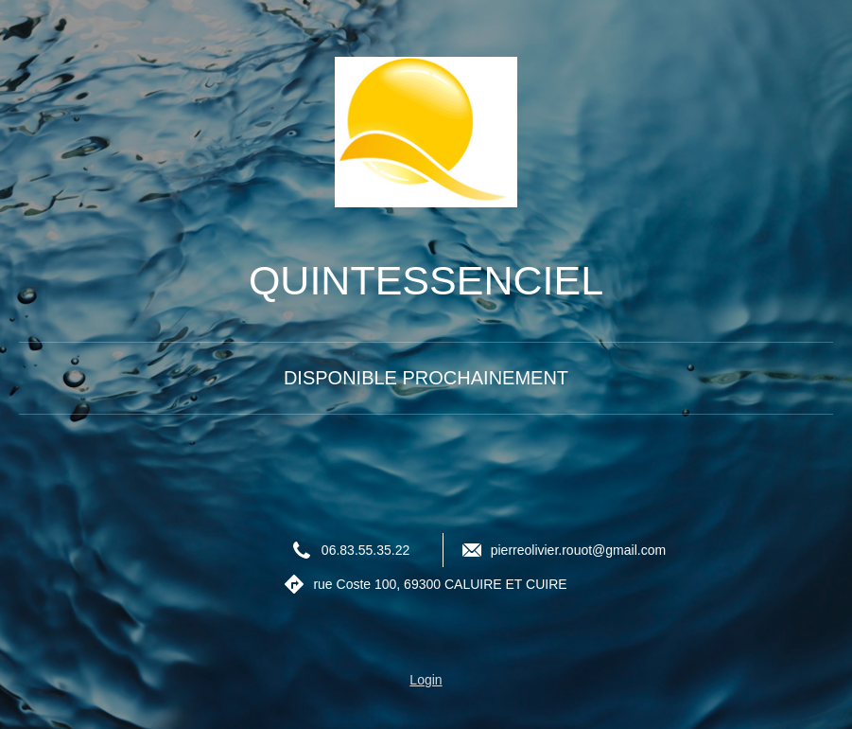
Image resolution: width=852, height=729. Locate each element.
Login (425, 679)
